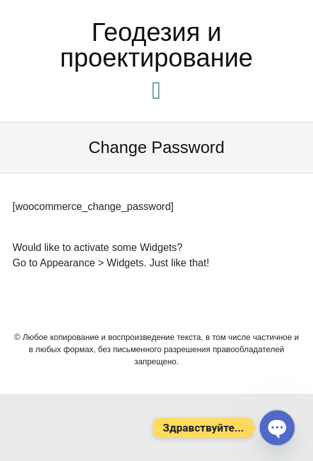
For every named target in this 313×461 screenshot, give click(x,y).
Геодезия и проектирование (156, 44)
